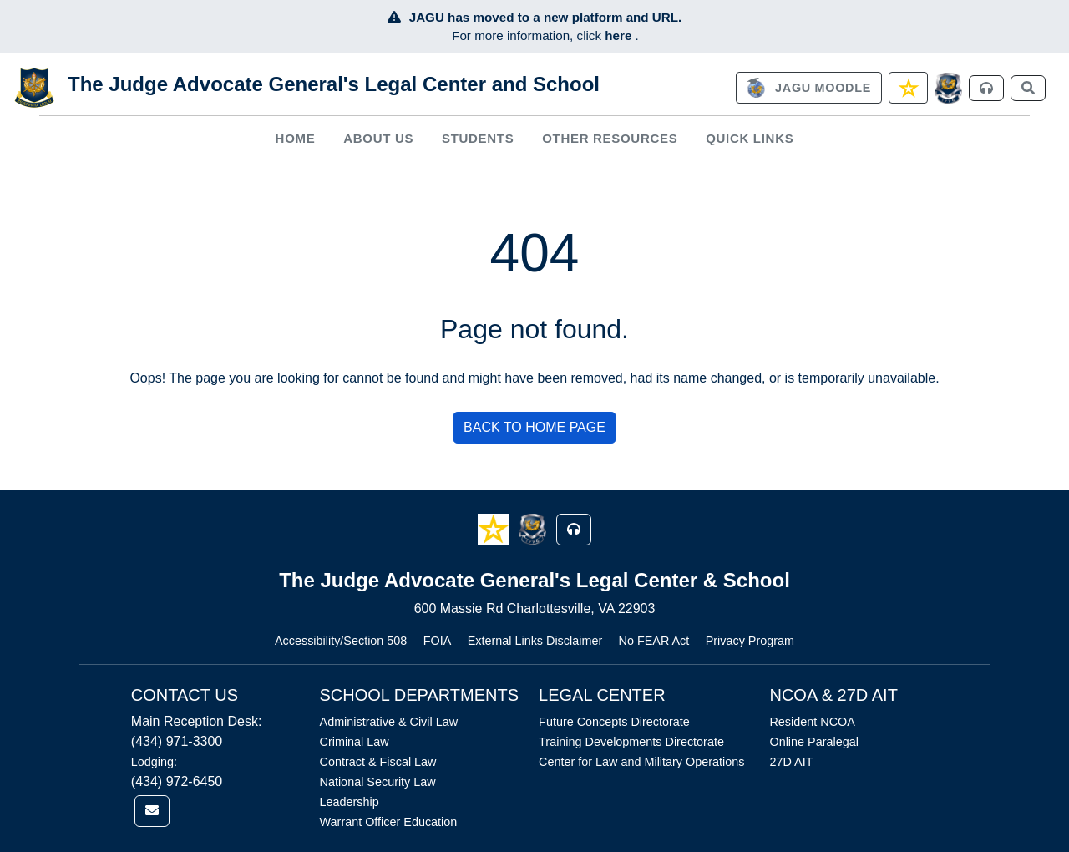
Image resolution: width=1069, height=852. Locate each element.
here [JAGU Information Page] (620, 35)
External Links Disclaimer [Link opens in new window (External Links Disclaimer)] (535, 640)
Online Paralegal (813, 741)
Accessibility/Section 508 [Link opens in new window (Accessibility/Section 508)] (341, 640)
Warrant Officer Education (389, 822)
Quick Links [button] (749, 138)
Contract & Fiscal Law (378, 761)
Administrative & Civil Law (389, 721)
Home (296, 138)
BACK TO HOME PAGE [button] (534, 427)
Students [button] (478, 138)
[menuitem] (295, 138)
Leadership (349, 802)
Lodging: (154, 761)
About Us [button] (378, 138)
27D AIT (791, 761)
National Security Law (378, 782)
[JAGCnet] (948, 88)
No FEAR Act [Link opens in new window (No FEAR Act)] (654, 640)
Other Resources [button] (609, 138)
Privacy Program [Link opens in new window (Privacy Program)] (750, 640)
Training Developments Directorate (631, 741)
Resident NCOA (811, 721)
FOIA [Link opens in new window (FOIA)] (437, 640)
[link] (808, 88)
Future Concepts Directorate (614, 721)
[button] (495, 528)
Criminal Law (354, 741)
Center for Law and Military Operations (641, 761)
